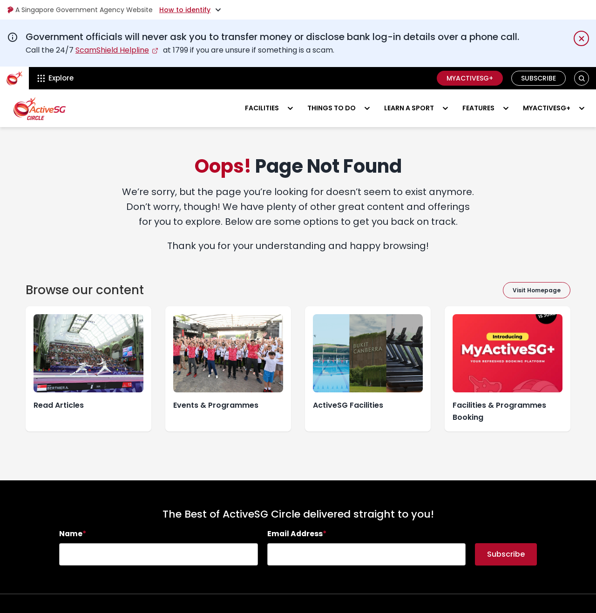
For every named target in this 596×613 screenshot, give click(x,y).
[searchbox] (158, 554)
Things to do (331, 108)
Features (478, 108)
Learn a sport (409, 108)
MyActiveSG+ (470, 78)
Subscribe (538, 78)
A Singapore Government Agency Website (80, 10)
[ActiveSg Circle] (14, 78)
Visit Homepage (537, 290)
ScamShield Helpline (112, 50)
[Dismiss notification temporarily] (581, 38)
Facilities (262, 108)
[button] (582, 78)
